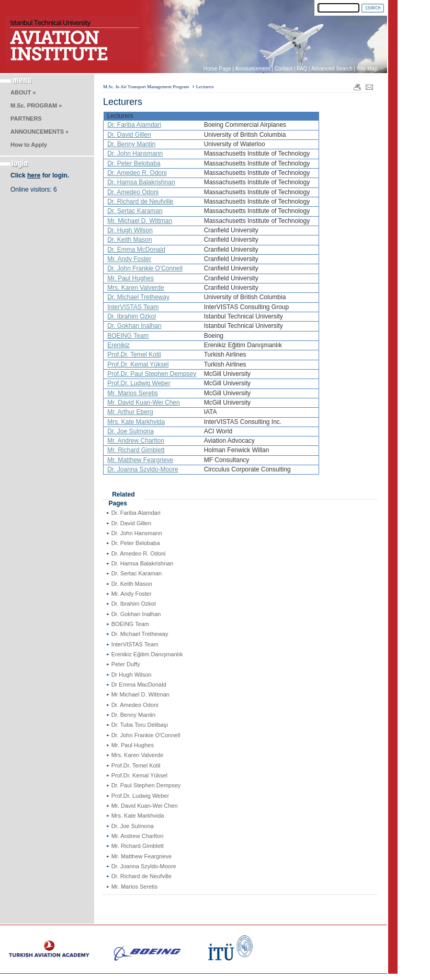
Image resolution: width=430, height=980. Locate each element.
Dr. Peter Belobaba (133, 163)
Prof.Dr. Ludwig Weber (139, 383)
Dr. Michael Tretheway (138, 297)
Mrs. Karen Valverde (135, 287)
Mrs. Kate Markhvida (136, 422)
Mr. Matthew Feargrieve (140, 460)
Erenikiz (118, 345)
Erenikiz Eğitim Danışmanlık (147, 654)
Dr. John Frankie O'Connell (145, 268)
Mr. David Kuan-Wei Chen (143, 402)
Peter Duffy (125, 664)
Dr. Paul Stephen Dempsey (146, 785)
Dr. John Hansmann (135, 153)
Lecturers (205, 86)
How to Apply (28, 144)
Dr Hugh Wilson (131, 674)
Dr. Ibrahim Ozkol (131, 316)
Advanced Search (332, 69)
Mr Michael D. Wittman (140, 694)
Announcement (252, 69)
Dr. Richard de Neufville (140, 201)
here (33, 175)
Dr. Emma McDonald (136, 249)
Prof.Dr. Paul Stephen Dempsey (151, 373)
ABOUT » (23, 92)
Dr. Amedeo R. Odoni (136, 172)
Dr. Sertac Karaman (134, 211)
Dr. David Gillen (129, 134)
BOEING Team (128, 335)
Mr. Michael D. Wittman (139, 221)
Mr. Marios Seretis (132, 393)
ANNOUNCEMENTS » (39, 131)
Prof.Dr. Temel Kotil (134, 354)
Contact (283, 69)
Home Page (217, 69)
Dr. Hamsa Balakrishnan (141, 182)
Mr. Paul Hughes (130, 278)
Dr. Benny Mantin (131, 144)
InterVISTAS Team (133, 307)
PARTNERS (26, 118)
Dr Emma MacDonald (138, 684)
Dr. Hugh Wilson (130, 230)
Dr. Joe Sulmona (130, 431)
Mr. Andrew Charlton (135, 440)
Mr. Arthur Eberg (130, 412)
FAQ (302, 69)
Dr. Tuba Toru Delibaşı (139, 725)
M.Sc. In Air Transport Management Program (146, 86)
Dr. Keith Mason (129, 239)
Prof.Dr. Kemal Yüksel (137, 364)
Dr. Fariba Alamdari (134, 124)
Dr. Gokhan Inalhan (134, 325)
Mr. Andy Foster (129, 259)
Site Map (367, 69)
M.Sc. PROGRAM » (36, 105)
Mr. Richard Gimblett (135, 450)
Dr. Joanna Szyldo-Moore (142, 469)
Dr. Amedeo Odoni (133, 192)
